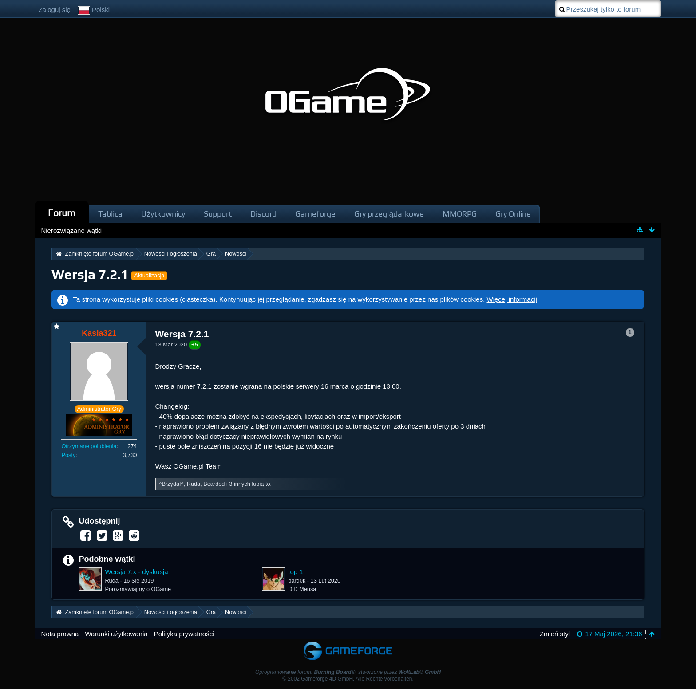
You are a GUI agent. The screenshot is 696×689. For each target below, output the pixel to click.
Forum (61, 212)
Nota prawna (60, 634)
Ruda (111, 580)
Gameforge (315, 213)
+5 (194, 344)
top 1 (295, 571)
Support (218, 213)
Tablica (110, 213)
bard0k (296, 580)
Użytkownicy (163, 213)
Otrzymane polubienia (88, 446)
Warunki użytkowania (116, 634)
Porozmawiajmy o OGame (138, 589)
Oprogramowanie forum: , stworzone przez (348, 672)
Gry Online (513, 213)
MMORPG (460, 213)
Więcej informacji (512, 299)
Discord (263, 213)
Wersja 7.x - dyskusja (136, 571)
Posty (68, 455)
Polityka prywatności (184, 634)
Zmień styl (555, 634)
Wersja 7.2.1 (89, 274)
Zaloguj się (54, 9)
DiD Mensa (302, 589)
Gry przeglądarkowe (389, 213)
